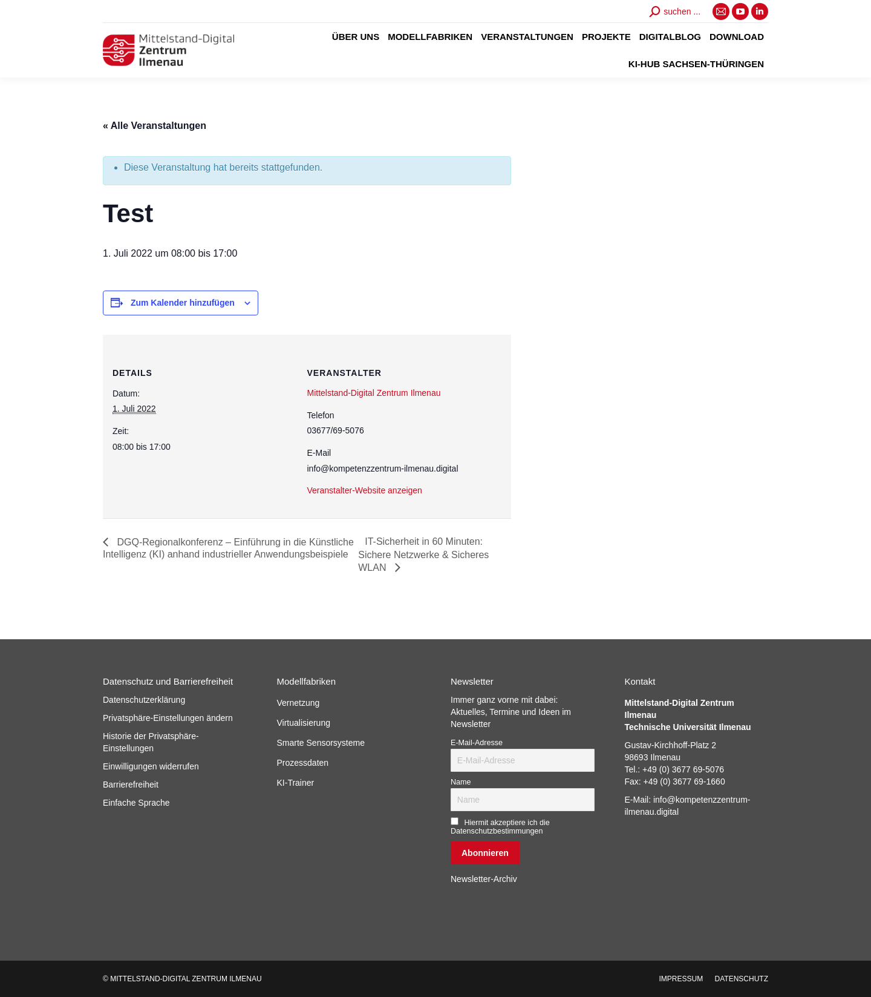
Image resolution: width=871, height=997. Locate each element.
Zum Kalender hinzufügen (183, 303)
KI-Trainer (296, 783)
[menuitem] (355, 36)
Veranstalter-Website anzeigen (364, 490)
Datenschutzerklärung (144, 700)
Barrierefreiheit (130, 784)
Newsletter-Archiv (484, 879)
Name (461, 782)
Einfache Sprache (136, 803)
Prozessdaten (303, 763)
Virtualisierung (303, 723)
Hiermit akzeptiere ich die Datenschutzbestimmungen (500, 826)
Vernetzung (298, 703)
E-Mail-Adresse (477, 743)
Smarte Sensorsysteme (321, 743)
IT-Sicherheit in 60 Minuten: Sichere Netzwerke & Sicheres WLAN (423, 554)
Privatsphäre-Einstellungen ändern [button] (168, 718)
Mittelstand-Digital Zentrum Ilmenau (374, 393)
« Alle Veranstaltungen (154, 125)
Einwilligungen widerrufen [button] (151, 766)
